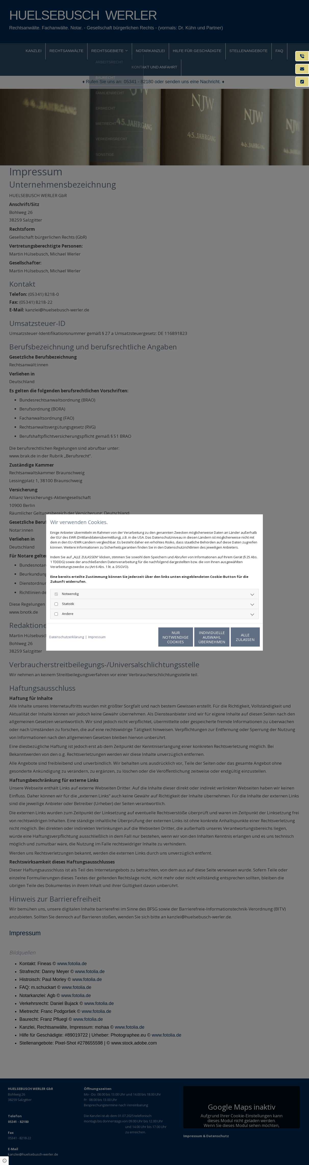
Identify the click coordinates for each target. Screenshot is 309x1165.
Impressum (97, 637)
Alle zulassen (236, 637)
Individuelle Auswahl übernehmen (187, 637)
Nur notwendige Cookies (139, 637)
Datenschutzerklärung (66, 637)
